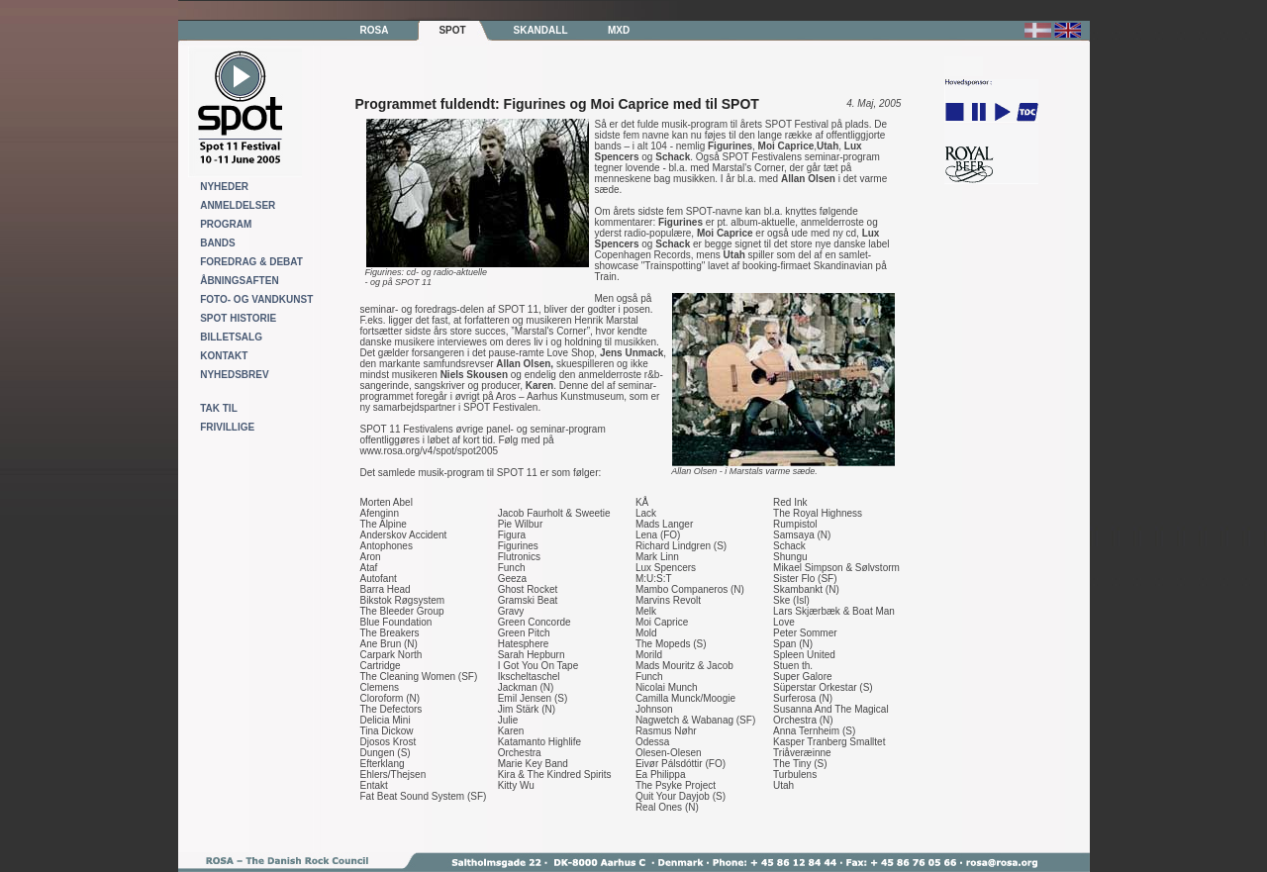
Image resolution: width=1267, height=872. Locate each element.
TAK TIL (219, 408)
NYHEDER (224, 186)
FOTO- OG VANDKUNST (256, 299)
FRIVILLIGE (227, 427)
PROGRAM (225, 224)
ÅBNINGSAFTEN (239, 280)
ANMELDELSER (237, 205)
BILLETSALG (231, 337)
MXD (619, 30)
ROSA (374, 30)
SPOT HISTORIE (238, 318)
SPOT (452, 30)
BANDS (218, 243)
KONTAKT (223, 355)
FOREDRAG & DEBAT (251, 261)
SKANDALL (541, 30)
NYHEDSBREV (234, 374)
